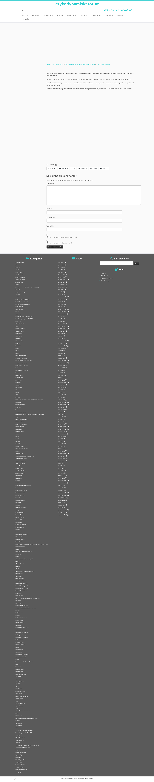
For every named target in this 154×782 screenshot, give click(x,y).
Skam (17, 686)
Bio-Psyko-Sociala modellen (23, 304)
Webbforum (109, 16)
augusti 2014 (61, 461)
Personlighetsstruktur (21, 590)
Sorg (17, 701)
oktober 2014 (61, 456)
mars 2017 (61, 397)
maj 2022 (60, 301)
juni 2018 (60, 370)
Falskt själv (18, 385)
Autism (17, 296)
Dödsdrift (18, 343)
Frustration (18, 407)
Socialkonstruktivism (21, 691)
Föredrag (18, 397)
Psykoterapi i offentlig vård (22, 654)
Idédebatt (18, 439)
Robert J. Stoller (20, 669)
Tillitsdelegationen (20, 737)
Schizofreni (18, 676)
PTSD (17, 659)
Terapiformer (19, 725)
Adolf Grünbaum (20, 262)
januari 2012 (61, 507)
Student (18, 713)
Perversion (18, 593)
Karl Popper (19, 475)
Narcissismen (19, 541)
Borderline (18, 314)
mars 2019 (61, 355)
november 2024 (62, 279)
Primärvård (18, 610)
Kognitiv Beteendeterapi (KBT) (23, 485)
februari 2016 (61, 421)
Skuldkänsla (19, 688)
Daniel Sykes (19, 336)
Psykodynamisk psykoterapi (53, 16)
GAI (17, 409)
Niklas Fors (18, 554)
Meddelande (19, 522)
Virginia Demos (19, 767)
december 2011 (62, 510)
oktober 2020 (61, 331)
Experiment (18, 380)
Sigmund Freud (20, 681)
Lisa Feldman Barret (21, 507)
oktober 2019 (61, 343)
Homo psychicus (20, 431)
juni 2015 (60, 439)
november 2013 (62, 480)
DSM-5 (17, 348)
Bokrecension (19, 309)
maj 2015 (60, 441)
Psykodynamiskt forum (77, 4)
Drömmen (18, 345)
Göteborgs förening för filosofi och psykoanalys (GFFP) (30, 414)
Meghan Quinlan (20, 527)
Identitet (18, 441)
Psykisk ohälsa (19, 620)
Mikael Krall (19, 537)
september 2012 (62, 497)
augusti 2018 (61, 368)
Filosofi (17, 392)
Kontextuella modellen (21, 490)
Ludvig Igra (18, 510)
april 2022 (60, 304)
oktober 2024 (61, 282)
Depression (18, 338)
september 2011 (62, 515)
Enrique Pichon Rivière (21, 363)
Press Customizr (89, 778)
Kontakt (26, 19)
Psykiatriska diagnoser (21, 617)
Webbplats (50, 226)
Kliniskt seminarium (21, 483)
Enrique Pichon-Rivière (22, 365)
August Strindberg (20, 292)
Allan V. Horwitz (20, 272)
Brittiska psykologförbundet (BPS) (24, 319)
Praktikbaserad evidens (22, 605)
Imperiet (18, 443)
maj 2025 (60, 270)
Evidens (18, 368)
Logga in (103, 273)
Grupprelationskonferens (22, 419)
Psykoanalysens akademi (22, 627)
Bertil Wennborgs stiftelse (22, 299)
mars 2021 (61, 321)
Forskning (18, 402)
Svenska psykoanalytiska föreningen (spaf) (27, 718)
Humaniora (18, 434)
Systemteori (19, 723)
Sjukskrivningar (20, 684)
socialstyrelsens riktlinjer (22, 696)
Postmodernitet (19, 603)
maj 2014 (60, 468)
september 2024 (62, 284)
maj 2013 (60, 485)
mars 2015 (61, 446)
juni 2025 (60, 267)
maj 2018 (60, 372)
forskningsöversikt (20, 404)
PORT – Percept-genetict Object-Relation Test (27, 598)
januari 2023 (61, 294)
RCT (17, 664)
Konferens (18, 488)
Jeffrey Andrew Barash (21, 458)
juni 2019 (60, 350)
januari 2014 (61, 478)
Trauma (18, 750)
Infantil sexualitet (20, 446)
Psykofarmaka (19, 639)
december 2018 (62, 360)
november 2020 (62, 328)
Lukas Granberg (20, 512)
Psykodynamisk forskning (22, 632)
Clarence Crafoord (20, 328)
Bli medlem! (36, 16)
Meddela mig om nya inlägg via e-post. (59, 243)
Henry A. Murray (20, 426)
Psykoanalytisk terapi (21, 630)
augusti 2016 (61, 409)
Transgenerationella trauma (23, 747)
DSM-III (17, 350)
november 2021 (62, 311)
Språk (17, 708)
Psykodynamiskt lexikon (22, 637)
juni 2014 (60, 466)
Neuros (17, 549)
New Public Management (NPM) (24, 551)
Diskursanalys (19, 341)
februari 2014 (61, 475)
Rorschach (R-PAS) (21, 674)
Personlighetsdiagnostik (22, 586)
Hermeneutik (19, 429)
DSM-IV (18, 353)
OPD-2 (17, 568)
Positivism (18, 600)
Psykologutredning (20, 644)
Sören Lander (19, 698)
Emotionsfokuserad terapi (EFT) (24, 360)
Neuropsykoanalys (20, 546)
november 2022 (62, 296)
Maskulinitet (19, 519)
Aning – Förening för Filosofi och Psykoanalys (27, 287)
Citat (17, 326)
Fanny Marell (19, 387)
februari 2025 (61, 274)
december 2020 (62, 326)
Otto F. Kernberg (20, 578)
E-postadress (51, 217)
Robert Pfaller (19, 671)
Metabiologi (18, 532)
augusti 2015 (61, 436)
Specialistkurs (71, 16)
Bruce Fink (18, 321)
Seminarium (19, 679)
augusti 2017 (61, 387)
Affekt (17, 265)
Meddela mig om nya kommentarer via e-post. (62, 237)
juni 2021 (60, 316)
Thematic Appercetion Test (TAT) (24, 733)
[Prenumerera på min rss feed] (23, 11)
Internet (17, 451)
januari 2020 (61, 338)
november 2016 (62, 404)
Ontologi (18, 566)
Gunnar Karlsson (20, 421)
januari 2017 (61, 399)
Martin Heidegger (20, 517)
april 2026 (60, 262)
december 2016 (62, 402)
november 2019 (62, 341)
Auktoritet (18, 294)
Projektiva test (19, 613)
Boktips (17, 311)
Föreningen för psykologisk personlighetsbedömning (29, 399)
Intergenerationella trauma (22, 448)
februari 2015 (61, 448)
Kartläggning (19, 478)
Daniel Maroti (19, 333)
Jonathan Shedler (20, 470)
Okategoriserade (20, 564)
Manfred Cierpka (20, 515)
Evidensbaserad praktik (22, 370)
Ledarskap (18, 502)
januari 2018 (61, 380)
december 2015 (62, 426)
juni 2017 (60, 390)
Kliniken (18, 480)
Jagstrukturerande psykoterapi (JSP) (25, 456)
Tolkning (18, 742)
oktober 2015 (61, 431)
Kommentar (51, 184)
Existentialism (19, 377)
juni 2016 (60, 412)
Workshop (18, 772)
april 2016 (60, 417)
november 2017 (62, 382)
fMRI (17, 394)
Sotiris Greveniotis (20, 703)
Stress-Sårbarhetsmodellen (23, 710)
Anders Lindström (20, 277)
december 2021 (62, 309)
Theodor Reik (19, 735)
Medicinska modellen (21, 524)
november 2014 (62, 453)
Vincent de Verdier (20, 764)
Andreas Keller (19, 282)
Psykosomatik (19, 649)
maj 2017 (60, 392)
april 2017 (60, 394)
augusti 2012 (61, 500)
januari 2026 (61, 265)
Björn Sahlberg (19, 306)
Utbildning (18, 757)
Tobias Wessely (20, 740)
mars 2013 (61, 490)
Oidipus (17, 561)
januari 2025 (61, 277)
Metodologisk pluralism (21, 534)
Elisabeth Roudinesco (21, 358)
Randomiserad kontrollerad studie (24, 661)
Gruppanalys (19, 417)
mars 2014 (61, 473)
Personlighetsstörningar (22, 588)
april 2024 (60, 289)
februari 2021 (61, 323)
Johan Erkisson (20, 466)
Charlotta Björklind (20, 323)
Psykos (17, 647)
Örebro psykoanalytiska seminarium (75, 64)
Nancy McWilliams (20, 539)
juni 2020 (60, 333)
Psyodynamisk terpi (21, 657)
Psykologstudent (20, 642)
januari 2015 (61, 451)
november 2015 (62, 429)
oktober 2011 (61, 512)
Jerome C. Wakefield (21, 461)
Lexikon (120, 16)
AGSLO (18, 267)
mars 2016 (61, 419)
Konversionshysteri (20, 492)
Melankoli (18, 529)
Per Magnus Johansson (22, 581)
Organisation (19, 576)
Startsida (25, 16)
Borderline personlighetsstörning (24, 316)
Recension (18, 666)
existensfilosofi (19, 375)
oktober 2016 (61, 407)
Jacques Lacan (59, 64)
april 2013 (60, 488)
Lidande (18, 505)
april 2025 (60, 272)
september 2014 (62, 458)
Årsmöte (18, 289)
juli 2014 (60, 463)
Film (17, 390)
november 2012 (62, 495)
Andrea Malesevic (20, 279)
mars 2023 (61, 292)
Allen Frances (19, 274)
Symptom (18, 720)
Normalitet (18, 556)
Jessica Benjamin (20, 463)
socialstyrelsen (19, 693)
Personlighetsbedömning (22, 583)
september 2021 (62, 314)
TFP (17, 728)
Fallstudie (18, 382)
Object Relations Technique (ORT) (24, 559)
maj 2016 (60, 414)
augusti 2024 (61, 287)
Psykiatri (18, 615)
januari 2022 (61, 306)
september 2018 (62, 365)
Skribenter (83, 16)
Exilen (17, 372)
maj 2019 (60, 353)
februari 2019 (61, 358)
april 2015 (60, 443)
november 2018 (62, 363)
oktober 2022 (61, 299)
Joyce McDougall (20, 473)
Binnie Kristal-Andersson (22, 301)
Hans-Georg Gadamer (21, 424)
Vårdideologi (19, 762)
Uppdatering (19, 755)
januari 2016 (61, 424)
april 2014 (60, 470)
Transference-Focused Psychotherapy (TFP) (27, 745)
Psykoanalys (19, 625)
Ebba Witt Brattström (21, 355)
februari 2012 (61, 505)
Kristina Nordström (20, 495)
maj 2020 (60, 336)
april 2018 (60, 375)
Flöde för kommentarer (107, 278)
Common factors (20, 331)
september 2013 (62, 483)
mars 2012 (61, 502)
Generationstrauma (21, 412)
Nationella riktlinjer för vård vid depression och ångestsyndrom (32, 544)
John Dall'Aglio (19, 468)
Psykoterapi (19, 652)
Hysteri (17, 436)
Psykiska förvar (20, 622)
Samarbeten (96, 16)
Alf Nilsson (18, 270)
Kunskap (18, 497)
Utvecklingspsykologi (21, 759)
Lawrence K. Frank (20, 500)
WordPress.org (105, 280)
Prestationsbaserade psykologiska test (26, 608)
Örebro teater (19, 573)
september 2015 (62, 434)
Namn (49, 209)
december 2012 (62, 492)
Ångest (17, 284)
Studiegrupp (19, 715)
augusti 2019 (61, 348)
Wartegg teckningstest (21, 769)
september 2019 (62, 345)
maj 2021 (60, 319)
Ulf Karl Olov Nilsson (21, 752)
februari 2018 (61, 377)
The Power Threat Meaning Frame (24, 730)
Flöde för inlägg (105, 276)
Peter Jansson (91, 64)
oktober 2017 (61, 385)
